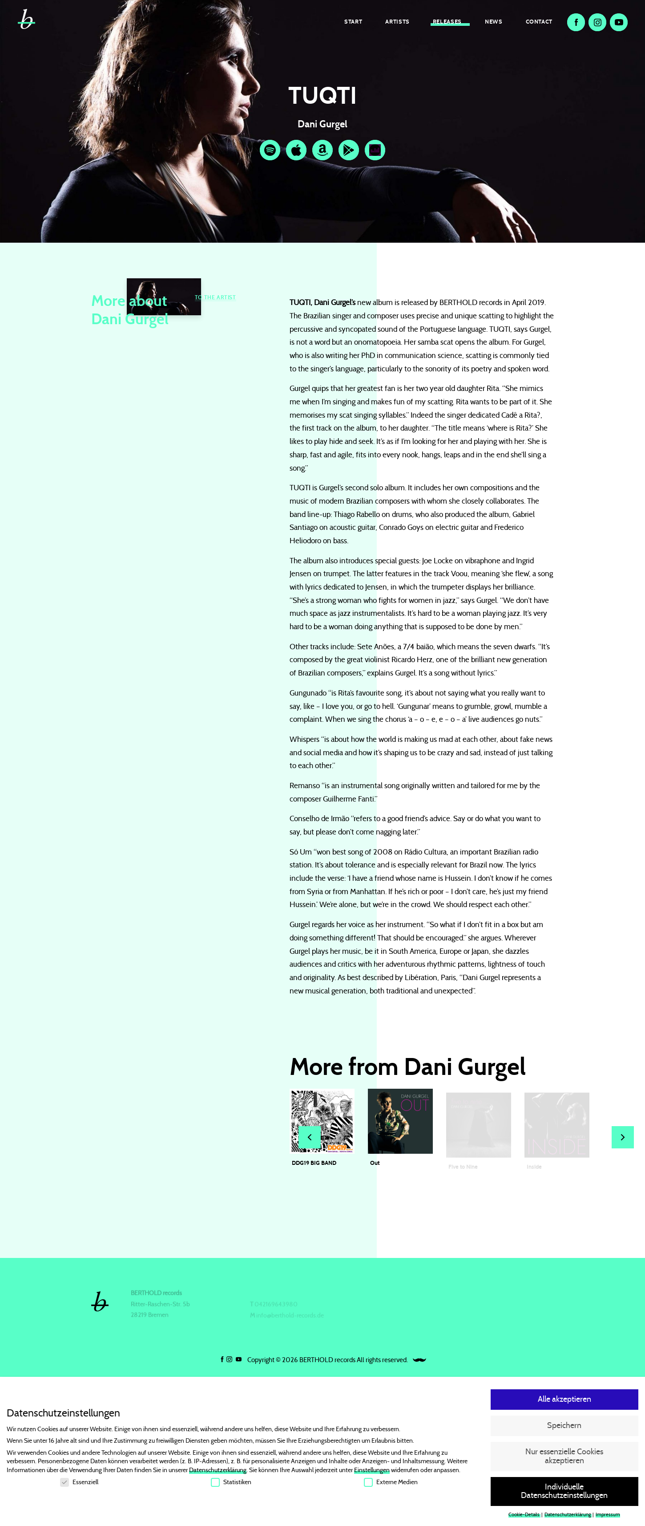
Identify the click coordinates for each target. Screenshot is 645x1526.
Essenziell (79, 1484)
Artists (397, 21)
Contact (539, 21)
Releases (447, 21)
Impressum (608, 1517)
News (494, 21)
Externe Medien (391, 1484)
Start (353, 21)
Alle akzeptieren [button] (564, 1402)
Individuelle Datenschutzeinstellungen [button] (564, 1493)
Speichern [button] (564, 1428)
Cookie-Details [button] (524, 1517)
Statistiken (231, 1484)
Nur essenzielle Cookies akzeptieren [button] (564, 1458)
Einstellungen (372, 1473)
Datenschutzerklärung (217, 1473)
